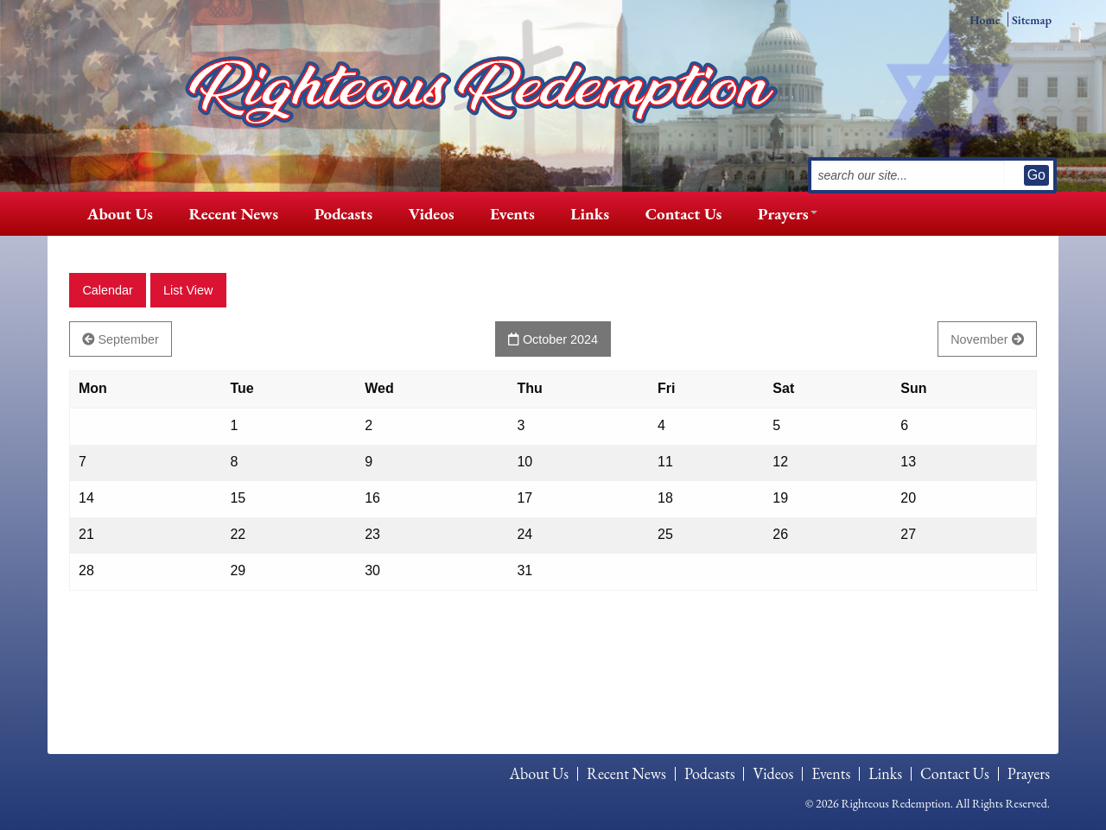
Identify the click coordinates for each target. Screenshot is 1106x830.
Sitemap (1032, 20)
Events (512, 214)
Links (589, 214)
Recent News (233, 214)
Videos (431, 214)
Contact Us (683, 214)
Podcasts (343, 214)
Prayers (783, 214)
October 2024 (553, 339)
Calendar (107, 290)
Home (984, 20)
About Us (120, 214)
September (120, 339)
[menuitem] (120, 214)
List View (188, 290)
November (986, 339)
